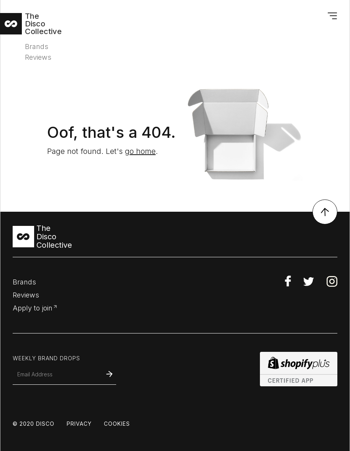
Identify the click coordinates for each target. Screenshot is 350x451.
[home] (36, 23)
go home (140, 151)
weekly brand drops (46, 358)
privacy (79, 423)
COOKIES (117, 423)
